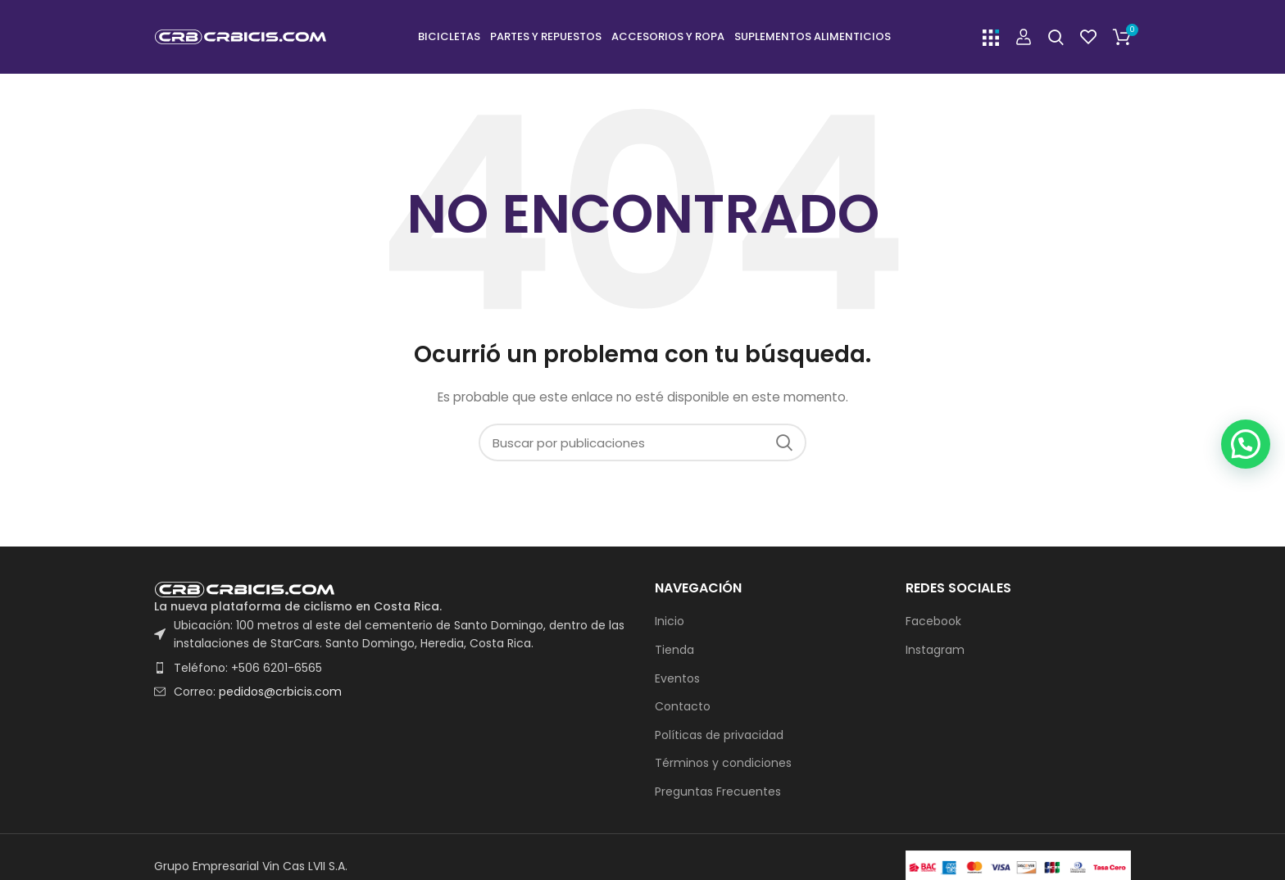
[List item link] (392, 668)
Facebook (933, 621)
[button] (1245, 414)
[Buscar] (1056, 36)
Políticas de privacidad (719, 735)
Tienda (674, 650)
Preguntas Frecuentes (718, 792)
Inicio (669, 621)
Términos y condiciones (723, 763)
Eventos (677, 679)
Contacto (683, 706)
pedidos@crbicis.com (280, 691)
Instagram (935, 650)
